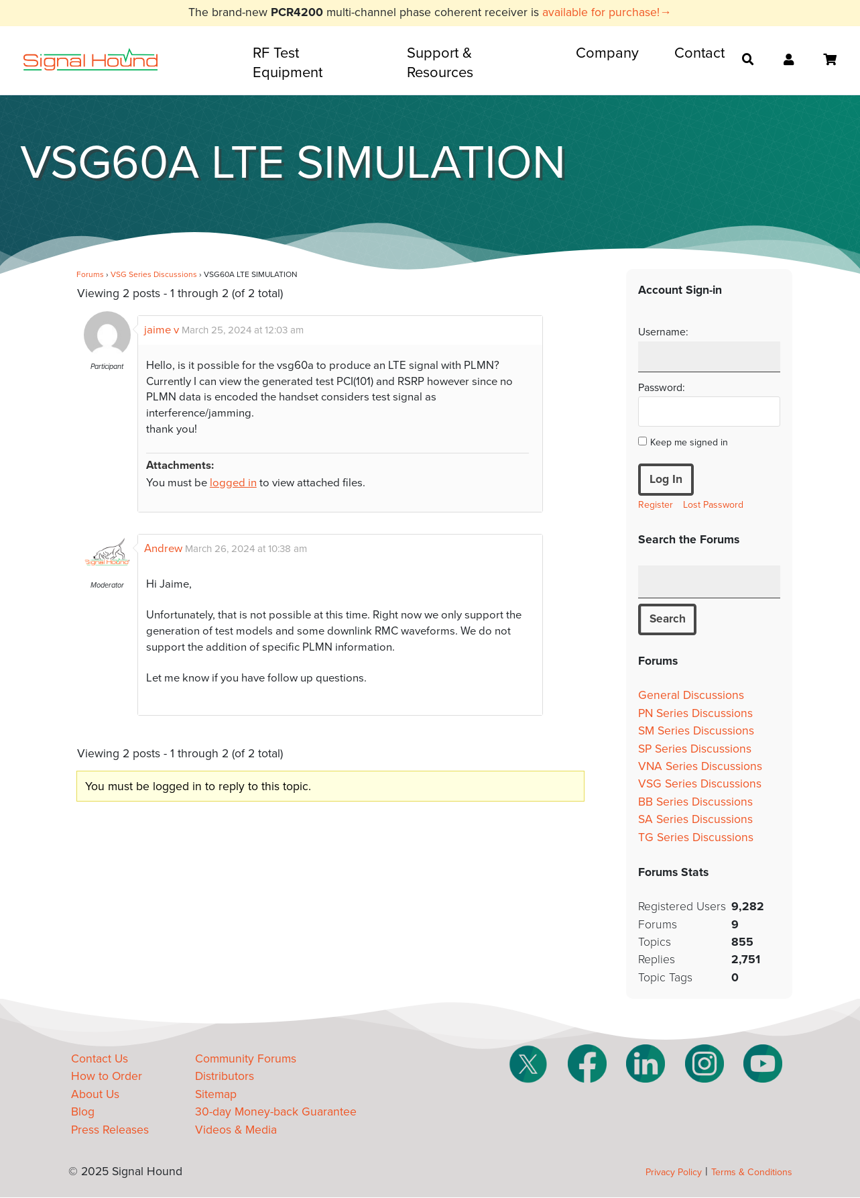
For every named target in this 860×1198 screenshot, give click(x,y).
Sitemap (216, 1094)
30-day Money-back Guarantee (276, 1112)
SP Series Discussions (694, 749)
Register (655, 504)
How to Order (106, 1077)
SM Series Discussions (696, 731)
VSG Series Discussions (154, 274)
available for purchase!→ (607, 12)
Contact (699, 53)
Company (607, 53)
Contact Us (99, 1059)
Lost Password (713, 504)
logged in (233, 483)
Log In (666, 479)
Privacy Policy (674, 1173)
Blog (83, 1112)
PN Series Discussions (695, 713)
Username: (663, 332)
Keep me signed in (689, 442)
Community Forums (245, 1059)
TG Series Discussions (695, 837)
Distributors (224, 1077)
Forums (90, 274)
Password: (661, 387)
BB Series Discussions (695, 802)
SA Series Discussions (695, 820)
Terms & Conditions (751, 1173)
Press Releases (110, 1130)
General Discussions (691, 696)
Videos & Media (236, 1130)
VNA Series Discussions (700, 766)
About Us (95, 1094)
